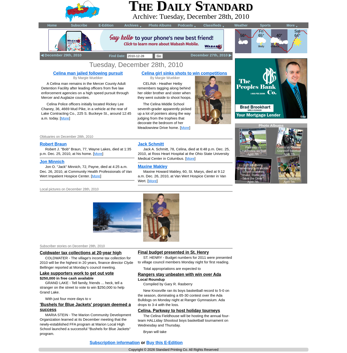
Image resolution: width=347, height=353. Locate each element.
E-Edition (106, 25)
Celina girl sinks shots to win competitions (184, 73)
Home (52, 25)
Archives (133, 25)
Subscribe (79, 25)
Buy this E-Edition (164, 342)
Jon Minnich (52, 161)
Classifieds (214, 25)
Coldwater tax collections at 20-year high (80, 252)
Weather (241, 25)
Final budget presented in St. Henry (173, 252)
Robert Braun (53, 144)
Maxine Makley (152, 166)
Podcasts (187, 25)
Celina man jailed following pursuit (88, 73)
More (292, 25)
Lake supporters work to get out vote (77, 273)
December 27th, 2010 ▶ (211, 55)
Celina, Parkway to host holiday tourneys (179, 310)
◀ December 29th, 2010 (61, 55)
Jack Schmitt (151, 144)
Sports (265, 25)
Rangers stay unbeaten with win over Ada (179, 274)
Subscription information (115, 342)
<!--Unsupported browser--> (271, 153)
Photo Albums (160, 25)
